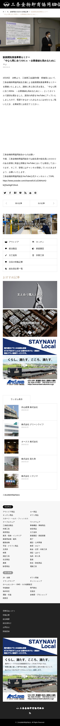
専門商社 (33, 588)
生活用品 (6, 560)
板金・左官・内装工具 (38, 549)
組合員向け (7, 623)
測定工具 (6, 556)
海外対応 (6, 591)
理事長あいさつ (9, 611)
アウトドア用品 (9, 512)
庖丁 (31, 539)
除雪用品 (6, 566)
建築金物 (6, 542)
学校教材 (6, 588)
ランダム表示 (16, 399)
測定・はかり (35, 553)
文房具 (5, 549)
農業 (4, 563)
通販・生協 (7, 595)
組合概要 (6, 619)
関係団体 (6, 631)
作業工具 (40, 255)
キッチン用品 (8, 515)
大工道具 (13, 255)
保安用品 (33, 529)
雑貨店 (5, 598)
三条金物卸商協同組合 (11, 495)
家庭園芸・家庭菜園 (37, 536)
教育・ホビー (35, 546)
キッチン (40, 242)
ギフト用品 (34, 515)
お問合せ (6, 627)
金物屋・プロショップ (38, 595)
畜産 (31, 560)
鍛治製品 (13, 248)
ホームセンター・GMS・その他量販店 (17, 584)
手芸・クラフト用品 (10, 546)
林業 (4, 553)
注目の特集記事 (16, 262)
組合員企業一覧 (16, 268)
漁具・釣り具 (35, 556)
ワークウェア (35, 522)
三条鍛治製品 (8, 525)
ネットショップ (36, 581)
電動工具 (33, 566)
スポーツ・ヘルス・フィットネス (15, 519)
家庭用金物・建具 (9, 539)
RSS (30, 713)
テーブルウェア (9, 522)
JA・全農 (6, 578)
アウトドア (14, 242)
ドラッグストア (9, 581)
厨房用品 (6, 532)
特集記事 (6, 615)
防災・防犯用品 (36, 563)
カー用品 (33, 512)
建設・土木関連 (36, 542)
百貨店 (32, 591)
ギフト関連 (34, 578)
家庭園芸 (40, 248)
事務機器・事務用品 (37, 525)
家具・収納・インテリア (12, 536)
